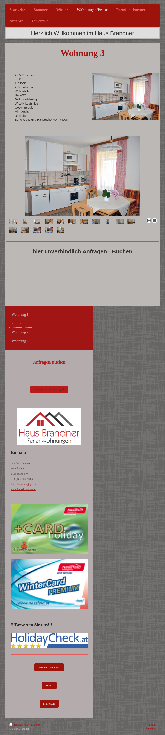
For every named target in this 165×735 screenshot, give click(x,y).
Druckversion (19, 724)
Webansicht (149, 728)
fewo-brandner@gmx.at (24, 484)
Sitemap (35, 724)
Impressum (49, 703)
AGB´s (49, 685)
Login (152, 724)
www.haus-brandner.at (23, 489)
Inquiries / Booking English (49, 389)
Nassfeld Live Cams (49, 667)
